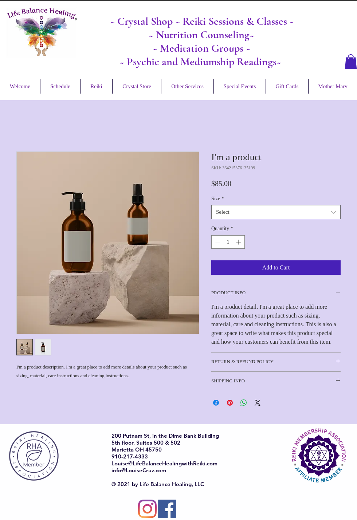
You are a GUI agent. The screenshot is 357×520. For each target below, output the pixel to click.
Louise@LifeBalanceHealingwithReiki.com (164, 463)
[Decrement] (216, 242)
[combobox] (276, 212)
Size (217, 198)
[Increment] (239, 242)
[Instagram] (147, 509)
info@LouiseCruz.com (138, 470)
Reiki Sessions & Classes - (238, 21)
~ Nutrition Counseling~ (201, 35)
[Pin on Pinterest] (229, 402)
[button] (351, 61)
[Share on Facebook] (216, 402)
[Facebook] (167, 509)
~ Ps (128, 61)
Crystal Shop (146, 21)
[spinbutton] (228, 242)
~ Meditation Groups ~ (202, 48)
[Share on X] (257, 402)
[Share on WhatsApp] (243, 402)
